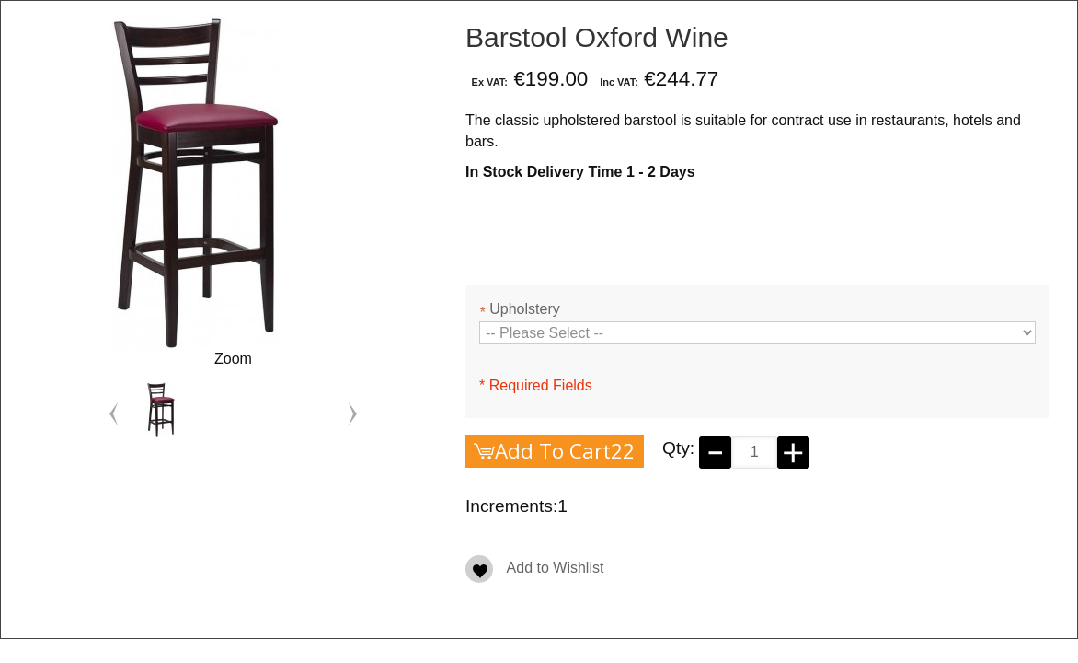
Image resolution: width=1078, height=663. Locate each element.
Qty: (678, 448)
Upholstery (519, 311)
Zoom (233, 358)
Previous (114, 413)
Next (352, 413)
